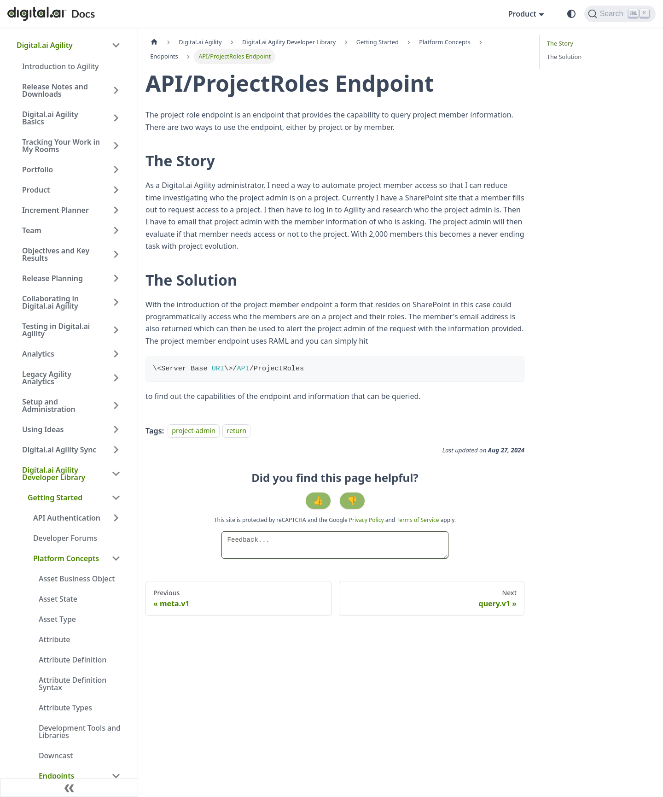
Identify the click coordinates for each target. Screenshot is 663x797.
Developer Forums (65, 538)
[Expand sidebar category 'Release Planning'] (116, 278)
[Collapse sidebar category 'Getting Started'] (116, 497)
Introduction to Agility (60, 66)
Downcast (56, 755)
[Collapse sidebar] (69, 788)
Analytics (38, 354)
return (236, 431)
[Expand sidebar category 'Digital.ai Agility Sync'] (116, 449)
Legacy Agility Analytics (46, 378)
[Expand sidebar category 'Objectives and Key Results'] (116, 254)
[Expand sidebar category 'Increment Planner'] (116, 210)
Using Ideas (43, 429)
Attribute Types (65, 708)
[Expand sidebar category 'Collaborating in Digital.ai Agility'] (116, 302)
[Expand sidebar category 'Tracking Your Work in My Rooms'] (116, 145)
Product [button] (522, 14)
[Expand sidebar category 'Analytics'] (116, 354)
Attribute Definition (72, 660)
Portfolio (37, 169)
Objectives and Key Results (55, 254)
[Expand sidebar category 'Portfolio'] (116, 169)
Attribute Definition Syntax (72, 683)
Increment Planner (55, 210)
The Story (560, 43)
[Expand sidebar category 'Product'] (116, 190)
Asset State (58, 599)
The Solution (564, 57)
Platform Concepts (66, 558)
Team (31, 230)
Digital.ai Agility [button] (45, 45)
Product (36, 190)
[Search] (620, 14)
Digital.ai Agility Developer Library (53, 473)
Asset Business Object (77, 579)
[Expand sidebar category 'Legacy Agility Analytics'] (116, 378)
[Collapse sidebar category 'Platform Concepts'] (116, 558)
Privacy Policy (367, 520)
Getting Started (55, 497)
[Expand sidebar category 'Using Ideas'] (116, 429)
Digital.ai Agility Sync (59, 450)
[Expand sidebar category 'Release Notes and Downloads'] (116, 90)
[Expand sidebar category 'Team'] (116, 230)
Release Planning (52, 278)
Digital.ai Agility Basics (50, 118)
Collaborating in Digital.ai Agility (50, 302)
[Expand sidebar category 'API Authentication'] (116, 518)
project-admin (193, 431)
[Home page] (154, 42)
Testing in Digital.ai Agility (56, 330)
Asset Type (57, 619)
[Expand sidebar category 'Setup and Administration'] (116, 405)
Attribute (54, 639)
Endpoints (56, 776)
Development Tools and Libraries (80, 731)
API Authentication (66, 518)
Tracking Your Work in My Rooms (61, 145)
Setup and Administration (49, 405)
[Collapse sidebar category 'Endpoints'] (116, 776)
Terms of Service (417, 520)
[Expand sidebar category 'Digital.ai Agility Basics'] (116, 118)
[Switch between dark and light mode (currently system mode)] (571, 13)
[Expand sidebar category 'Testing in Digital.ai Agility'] (116, 330)
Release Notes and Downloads (55, 90)
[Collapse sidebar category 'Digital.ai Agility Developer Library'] (116, 473)
